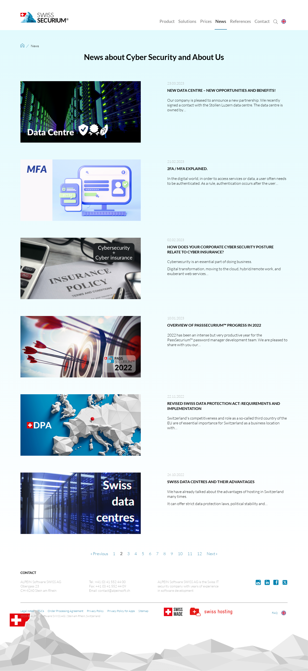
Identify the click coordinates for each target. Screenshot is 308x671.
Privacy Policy (95, 611)
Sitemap (143, 611)
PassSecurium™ (180, 339)
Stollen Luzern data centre (230, 104)
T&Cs (41, 611)
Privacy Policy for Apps (121, 611)
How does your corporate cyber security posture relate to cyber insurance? (220, 249)
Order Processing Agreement (65, 611)
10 (180, 553)
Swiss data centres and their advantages (211, 481)
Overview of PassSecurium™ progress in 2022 (214, 325)
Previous (100, 553)
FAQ (276, 613)
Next (211, 553)
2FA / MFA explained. (187, 168)
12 (200, 553)
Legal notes (27, 611)
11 (190, 553)
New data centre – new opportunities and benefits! (221, 90)
